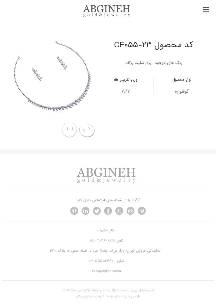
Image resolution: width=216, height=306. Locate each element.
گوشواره (182, 91)
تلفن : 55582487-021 (106, 260)
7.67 (126, 91)
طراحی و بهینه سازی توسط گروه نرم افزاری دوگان (108, 296)
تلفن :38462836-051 (106, 240)
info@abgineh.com (106, 271)
